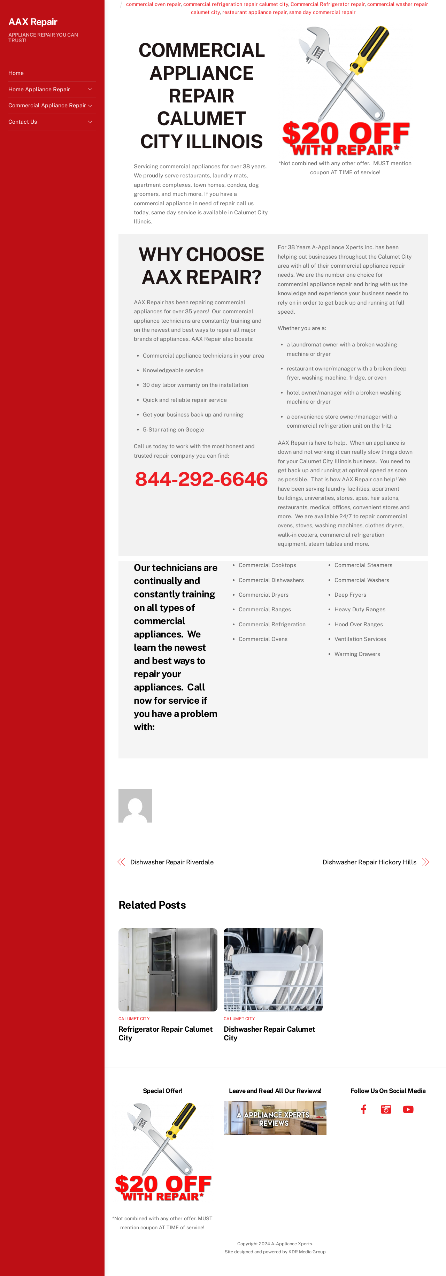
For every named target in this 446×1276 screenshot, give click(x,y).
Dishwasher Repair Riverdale (172, 862)
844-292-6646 (201, 479)
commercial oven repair (153, 4)
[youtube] (409, 1109)
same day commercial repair (322, 12)
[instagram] (387, 1109)
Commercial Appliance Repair (52, 105)
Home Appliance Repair (52, 89)
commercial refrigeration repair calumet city (235, 4)
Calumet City (133, 1018)
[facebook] (365, 1109)
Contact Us (52, 121)
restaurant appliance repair (254, 12)
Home (16, 73)
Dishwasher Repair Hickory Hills (369, 862)
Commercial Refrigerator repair (328, 4)
